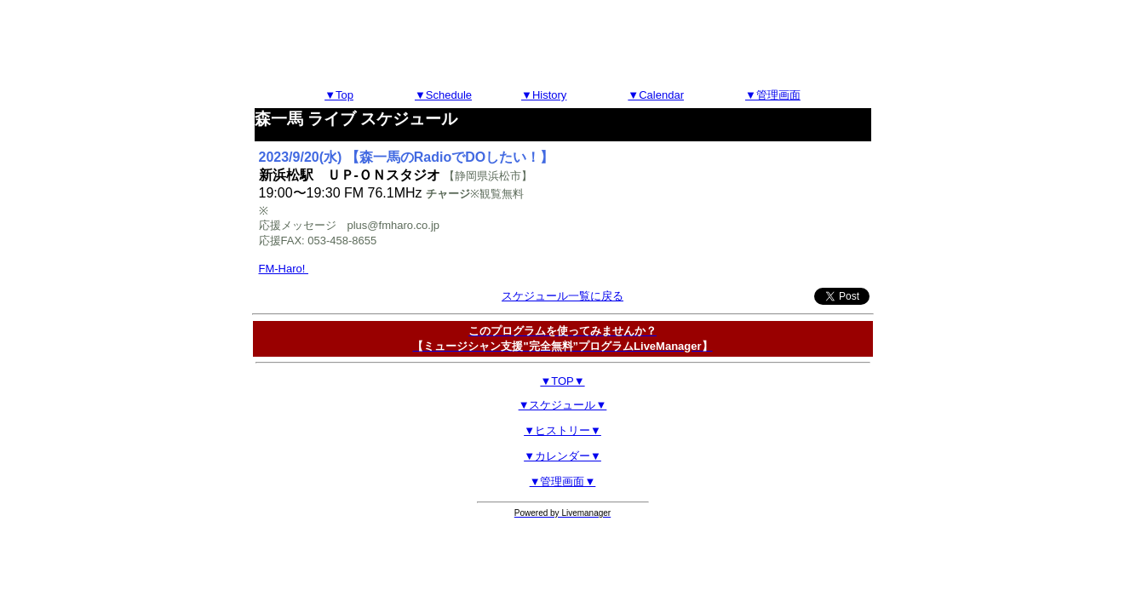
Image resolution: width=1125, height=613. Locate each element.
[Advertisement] (563, 45)
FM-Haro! (284, 268)
